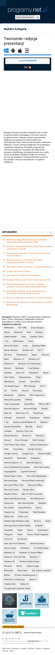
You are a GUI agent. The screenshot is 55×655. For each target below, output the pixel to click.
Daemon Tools (36, 336)
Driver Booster (37, 327)
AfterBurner (9, 381)
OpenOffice (29, 404)
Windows (8, 566)
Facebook (31, 648)
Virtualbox (24, 548)
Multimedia (30, 319)
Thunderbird (21, 354)
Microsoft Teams (11, 345)
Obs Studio (9, 507)
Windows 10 (34, 359)
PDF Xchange (29, 386)
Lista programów (27, 61)
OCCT (40, 350)
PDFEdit (28, 399)
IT (15, 639)
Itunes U (33, 579)
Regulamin (16, 648)
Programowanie (34, 317)
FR (13, 639)
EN (6, 639)
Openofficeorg (24, 507)
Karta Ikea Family (41, 467)
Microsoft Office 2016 (14, 485)
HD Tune (8, 354)
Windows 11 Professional (29, 363)
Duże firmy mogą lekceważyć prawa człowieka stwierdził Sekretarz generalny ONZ (26, 240)
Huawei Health (44, 453)
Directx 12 (26, 435)
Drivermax (37, 390)
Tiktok (19, 534)
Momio (47, 417)
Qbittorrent (9, 516)
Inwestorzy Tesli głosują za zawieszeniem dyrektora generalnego (29, 303)
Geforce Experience (39, 444)
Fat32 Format (38, 440)
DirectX (44, 408)
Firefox (14, 390)
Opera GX (20, 372)
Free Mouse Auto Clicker (15, 444)
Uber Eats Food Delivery (15, 543)
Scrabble (39, 525)
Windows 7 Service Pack (14, 557)
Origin (38, 377)
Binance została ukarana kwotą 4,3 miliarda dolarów (29, 297)
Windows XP (27, 350)
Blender (29, 426)
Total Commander (12, 404)
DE (19, 639)
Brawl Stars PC (22, 413)
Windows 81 (9, 561)
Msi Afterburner (37, 498)
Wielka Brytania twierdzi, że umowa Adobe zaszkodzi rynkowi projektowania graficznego (26, 285)
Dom (24, 321)
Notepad (42, 503)
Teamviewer (42, 530)
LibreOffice (35, 381)
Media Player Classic (13, 476)
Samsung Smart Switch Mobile (17, 525)
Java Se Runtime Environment (17, 467)
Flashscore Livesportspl (14, 579)
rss (27, 67)
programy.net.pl (33, 641)
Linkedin (38, 648)
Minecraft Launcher (12, 399)
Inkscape (8, 417)
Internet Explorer (11, 408)
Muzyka (16, 317)
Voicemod (20, 417)
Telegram (8, 534)
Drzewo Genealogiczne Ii (26, 575)
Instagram (35, 458)
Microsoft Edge (30, 408)
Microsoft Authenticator (37, 476)
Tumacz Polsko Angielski (37, 534)
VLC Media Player (12, 386)
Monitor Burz (28, 489)
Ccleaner (8, 431)
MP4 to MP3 (44, 404)
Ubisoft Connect (37, 543)
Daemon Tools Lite (24, 431)
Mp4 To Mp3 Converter (32, 494)
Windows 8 (9, 363)
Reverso (37, 521)
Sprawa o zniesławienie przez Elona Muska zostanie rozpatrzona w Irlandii (29, 247)
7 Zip (6, 341)
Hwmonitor (22, 458)
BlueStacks (8, 395)
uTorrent (45, 354)
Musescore (9, 503)
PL (3, 639)
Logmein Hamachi (28, 471)
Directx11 (40, 435)
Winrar (7, 332)
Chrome (22, 381)
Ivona (30, 341)
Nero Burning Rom (26, 503)
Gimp (23, 336)
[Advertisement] (27, 98)
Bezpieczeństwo (35, 321)
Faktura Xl (24, 584)
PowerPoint (38, 413)
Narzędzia (19, 319)
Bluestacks (8, 570)
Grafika (17, 321)
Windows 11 (18, 359)
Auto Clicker (9, 377)
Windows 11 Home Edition (31, 552)
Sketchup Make (38, 345)
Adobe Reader (10, 336)
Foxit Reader (33, 368)
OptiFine (21, 395)
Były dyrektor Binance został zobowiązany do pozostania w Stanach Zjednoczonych (26, 292)
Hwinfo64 (8, 458)
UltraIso (7, 368)
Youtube (5, 651)
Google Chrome (35, 449)
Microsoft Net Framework (33, 480)
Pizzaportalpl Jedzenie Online (17, 588)
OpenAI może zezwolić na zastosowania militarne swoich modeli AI (28, 254)
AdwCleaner (18, 341)
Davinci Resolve (11, 350)
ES (9, 639)
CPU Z (42, 386)
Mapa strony (6, 648)
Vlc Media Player (41, 548)
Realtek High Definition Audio (17, 521)
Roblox (7, 575)
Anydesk (7, 372)
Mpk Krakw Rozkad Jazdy (15, 498)
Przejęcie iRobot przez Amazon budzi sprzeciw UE (28, 279)
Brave (39, 426)
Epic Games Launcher (41, 570)
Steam (46, 372)
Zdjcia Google (33, 566)
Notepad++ (34, 372)
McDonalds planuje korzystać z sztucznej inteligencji (29, 266)
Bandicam (19, 368)
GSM (23, 317)
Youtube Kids (10, 584)
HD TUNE (22, 327)
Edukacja (46, 317)
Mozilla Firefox (10, 494)
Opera (38, 507)
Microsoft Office (35, 485)
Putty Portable (39, 512)
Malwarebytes (25, 377)
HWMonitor (9, 327)
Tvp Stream (22, 539)
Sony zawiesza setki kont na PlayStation (23, 275)
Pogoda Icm (9, 512)
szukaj (37, 17)
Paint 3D (7, 413)
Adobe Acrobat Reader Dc (24, 422)
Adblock (43, 422)
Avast (25, 345)
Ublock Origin (10, 548)
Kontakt (23, 648)
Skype (34, 354)
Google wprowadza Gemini (18, 271)
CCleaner (39, 332)
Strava (30, 530)
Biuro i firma (7, 319)
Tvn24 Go (8, 539)
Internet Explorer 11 (13, 462)
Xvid (29, 332)
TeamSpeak (34, 417)
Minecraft (18, 332)
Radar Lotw (23, 516)
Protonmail (23, 512)
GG (5, 390)
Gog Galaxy (18, 449)
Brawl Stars (23, 570)
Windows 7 (34, 557)
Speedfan (8, 530)
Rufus (6, 359)
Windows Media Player (29, 561)
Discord (25, 390)
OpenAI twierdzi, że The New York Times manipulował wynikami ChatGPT (24, 261)
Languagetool (10, 471)
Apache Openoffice (12, 426)
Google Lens (27, 453)
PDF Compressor (37, 395)
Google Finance (11, 453)
